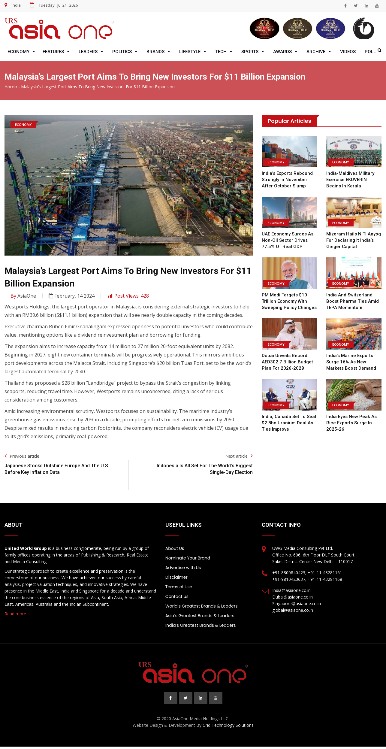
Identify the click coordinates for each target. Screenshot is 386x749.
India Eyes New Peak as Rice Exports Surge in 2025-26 (351, 423)
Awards (282, 51)
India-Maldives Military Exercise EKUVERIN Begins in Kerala (350, 180)
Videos (348, 51)
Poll (370, 51)
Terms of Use (178, 587)
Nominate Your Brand (187, 558)
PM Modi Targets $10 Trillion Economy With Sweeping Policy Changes (289, 301)
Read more (15, 614)
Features (53, 51)
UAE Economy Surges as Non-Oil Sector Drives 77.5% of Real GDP (287, 240)
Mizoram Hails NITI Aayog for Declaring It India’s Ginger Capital (353, 240)
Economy (18, 51)
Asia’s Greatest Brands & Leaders (199, 616)
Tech (221, 51)
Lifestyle (190, 51)
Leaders (88, 51)
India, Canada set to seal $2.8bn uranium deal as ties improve (289, 423)
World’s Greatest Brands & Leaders (201, 606)
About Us (174, 548)
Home (11, 87)
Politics (122, 51)
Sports (249, 51)
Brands (155, 51)
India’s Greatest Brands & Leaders (200, 625)
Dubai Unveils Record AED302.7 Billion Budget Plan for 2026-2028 (287, 362)
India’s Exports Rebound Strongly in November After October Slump (287, 180)
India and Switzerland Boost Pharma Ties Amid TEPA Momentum (352, 301)
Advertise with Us (183, 568)
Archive (315, 51)
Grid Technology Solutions (228, 725)
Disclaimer (176, 577)
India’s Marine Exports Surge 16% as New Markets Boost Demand (351, 362)
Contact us (176, 596)
